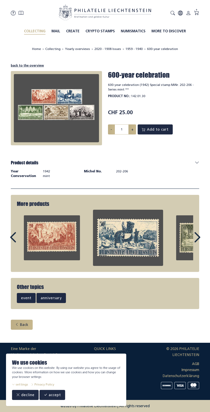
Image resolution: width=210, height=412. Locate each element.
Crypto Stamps (100, 31)
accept (52, 395)
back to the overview (27, 65)
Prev (22, 241)
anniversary (51, 298)
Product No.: (119, 96)
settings (20, 384)
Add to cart (155, 129)
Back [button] (21, 324)
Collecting (34, 31)
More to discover (168, 31)
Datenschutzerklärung (181, 376)
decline (25, 395)
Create (73, 31)
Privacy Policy (42, 384)
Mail (55, 31)
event (26, 298)
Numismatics (133, 31)
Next (188, 241)
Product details (24, 162)
